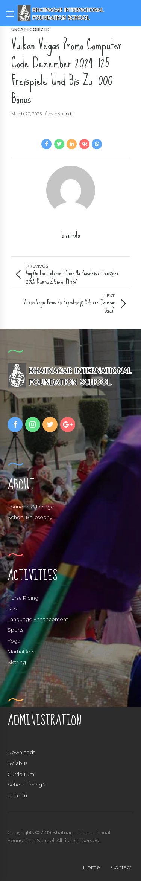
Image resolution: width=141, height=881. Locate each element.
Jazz (13, 608)
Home (91, 867)
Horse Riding (23, 598)
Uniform (17, 795)
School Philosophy (30, 517)
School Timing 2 (27, 785)
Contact (121, 867)
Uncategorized (30, 29)
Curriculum (21, 774)
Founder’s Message (31, 507)
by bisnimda (61, 113)
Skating (17, 662)
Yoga (14, 641)
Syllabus (17, 763)
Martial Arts (21, 652)
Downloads (21, 752)
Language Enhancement (38, 619)
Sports (15, 630)
